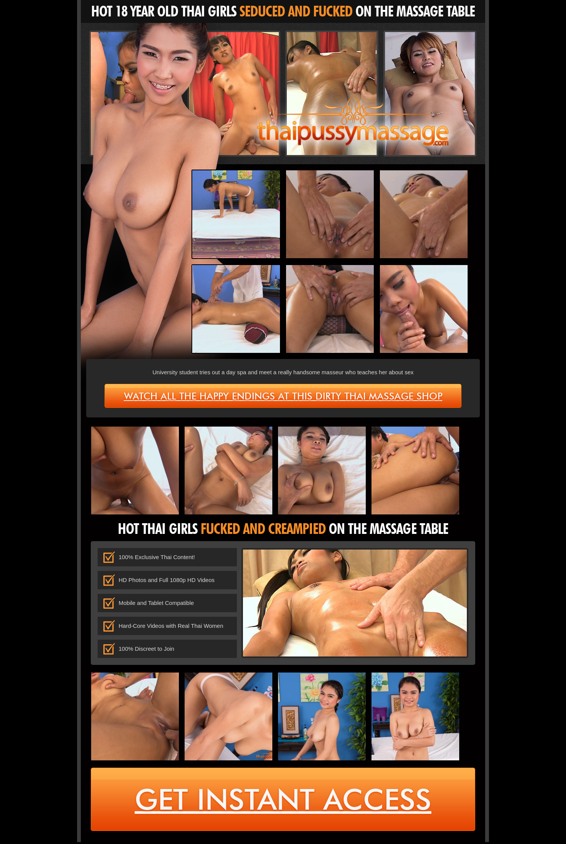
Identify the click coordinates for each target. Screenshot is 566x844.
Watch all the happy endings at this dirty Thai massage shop (283, 396)
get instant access (283, 801)
